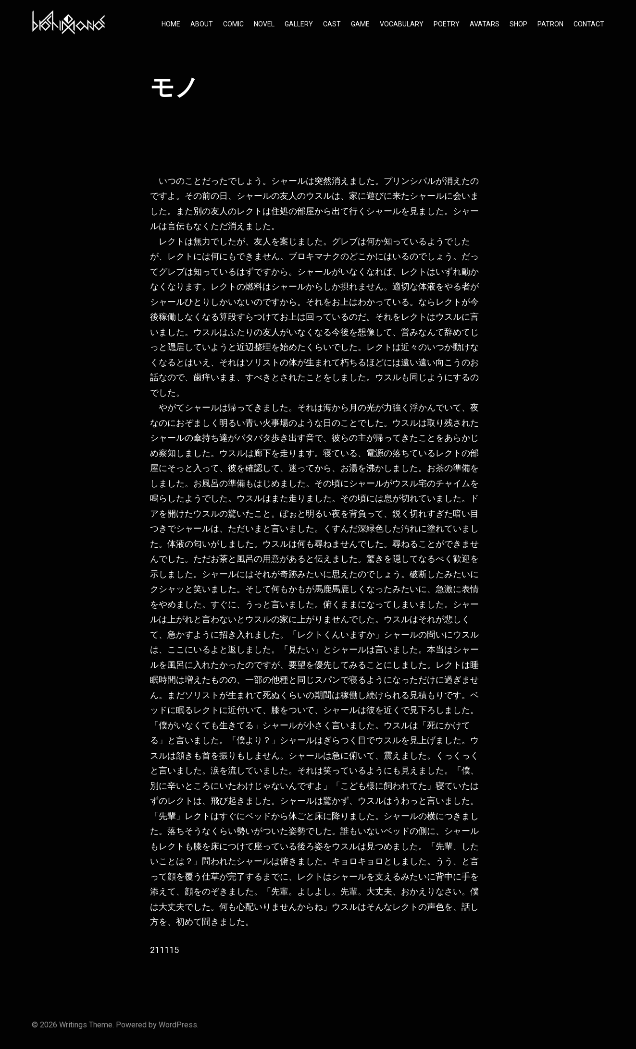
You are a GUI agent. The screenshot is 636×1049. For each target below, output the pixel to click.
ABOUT (201, 24)
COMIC (233, 24)
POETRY (447, 24)
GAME (360, 24)
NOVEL (264, 24)
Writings (73, 1024)
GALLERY (299, 24)
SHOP (518, 24)
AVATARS (484, 24)
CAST (332, 24)
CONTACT (589, 24)
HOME (171, 24)
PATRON (550, 24)
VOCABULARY (402, 24)
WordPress (178, 1024)
